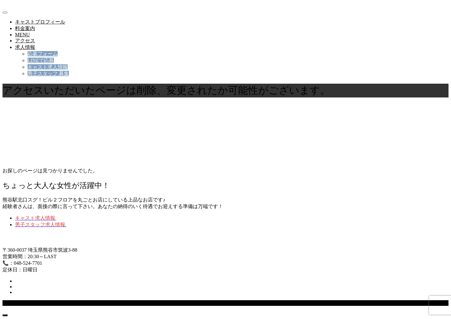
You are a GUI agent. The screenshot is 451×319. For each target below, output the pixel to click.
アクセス (25, 40)
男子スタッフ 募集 (48, 73)
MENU (22, 34)
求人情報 (25, 47)
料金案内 (25, 28)
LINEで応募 (41, 60)
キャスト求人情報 (48, 67)
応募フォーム (43, 53)
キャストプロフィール (40, 21)
